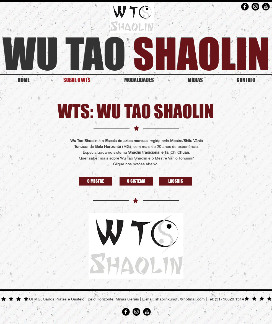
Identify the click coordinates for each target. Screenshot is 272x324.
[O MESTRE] (95, 181)
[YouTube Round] (266, 7)
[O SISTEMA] (136, 181)
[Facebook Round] (245, 7)
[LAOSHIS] (175, 181)
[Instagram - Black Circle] (255, 7)
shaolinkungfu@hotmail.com (180, 299)
